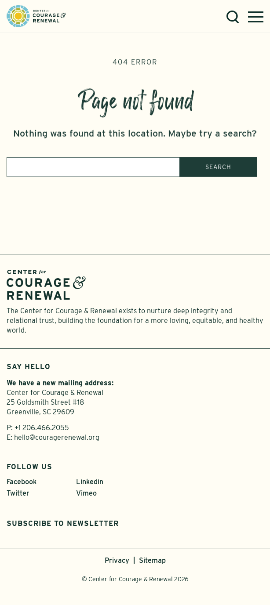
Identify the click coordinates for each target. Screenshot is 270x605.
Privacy (117, 560)
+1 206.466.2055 (42, 428)
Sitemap (152, 560)
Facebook (21, 482)
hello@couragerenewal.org (56, 437)
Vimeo (86, 493)
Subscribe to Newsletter (63, 523)
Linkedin (89, 482)
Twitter (18, 493)
